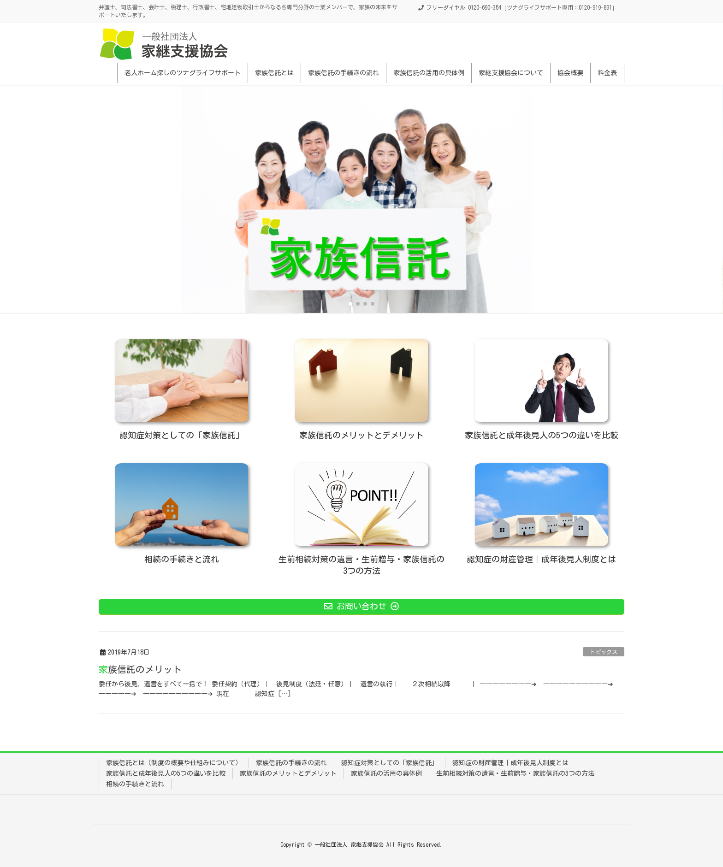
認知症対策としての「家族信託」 (389, 763)
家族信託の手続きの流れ (291, 763)
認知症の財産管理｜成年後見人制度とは (510, 763)
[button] (350, 304)
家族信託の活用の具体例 (386, 773)
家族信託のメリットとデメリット (288, 773)
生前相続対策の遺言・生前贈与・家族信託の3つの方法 (515, 773)
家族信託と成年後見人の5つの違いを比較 (165, 773)
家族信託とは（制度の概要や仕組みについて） (174, 763)
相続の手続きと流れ (135, 784)
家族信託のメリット (140, 669)
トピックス (603, 652)
